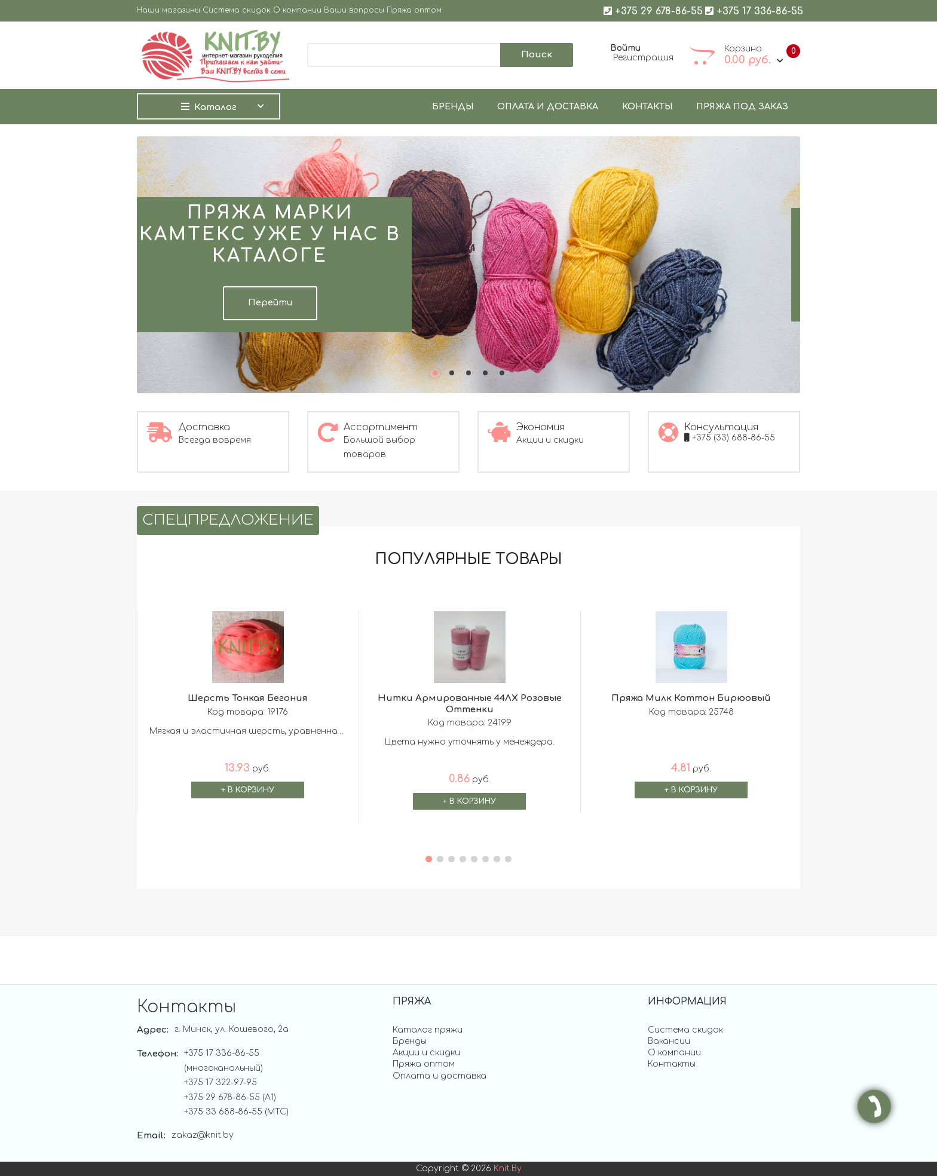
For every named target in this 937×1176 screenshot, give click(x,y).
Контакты (647, 106)
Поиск (536, 55)
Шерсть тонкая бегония (248, 698)
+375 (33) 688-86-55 (729, 437)
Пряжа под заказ (742, 106)
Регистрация (643, 57)
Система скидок (237, 10)
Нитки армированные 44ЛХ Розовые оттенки (470, 704)
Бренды (452, 106)
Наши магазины (168, 10)
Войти (625, 48)
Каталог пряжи (428, 1030)
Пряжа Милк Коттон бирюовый (691, 698)
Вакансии (669, 1041)
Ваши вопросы (354, 10)
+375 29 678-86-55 (653, 11)
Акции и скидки (426, 1052)
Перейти (270, 303)
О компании (297, 10)
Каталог (209, 107)
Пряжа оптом (414, 10)
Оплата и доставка (547, 106)
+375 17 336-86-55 (754, 11)
